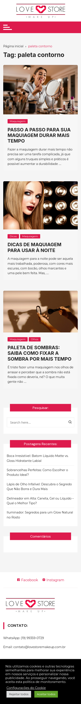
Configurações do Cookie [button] (26, 688)
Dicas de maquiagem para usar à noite (34, 247)
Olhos (34, 339)
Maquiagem (17, 121)
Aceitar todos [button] (46, 694)
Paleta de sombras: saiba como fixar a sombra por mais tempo (39, 353)
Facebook (27, 580)
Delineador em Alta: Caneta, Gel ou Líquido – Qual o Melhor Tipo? (40, 500)
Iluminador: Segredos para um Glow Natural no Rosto (40, 514)
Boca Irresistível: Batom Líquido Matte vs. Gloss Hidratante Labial (37, 458)
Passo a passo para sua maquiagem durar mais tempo (39, 135)
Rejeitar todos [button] (19, 694)
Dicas (13, 236)
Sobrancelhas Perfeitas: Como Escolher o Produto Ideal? (37, 472)
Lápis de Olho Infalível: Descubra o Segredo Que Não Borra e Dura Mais (39, 486)
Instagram (53, 580)
